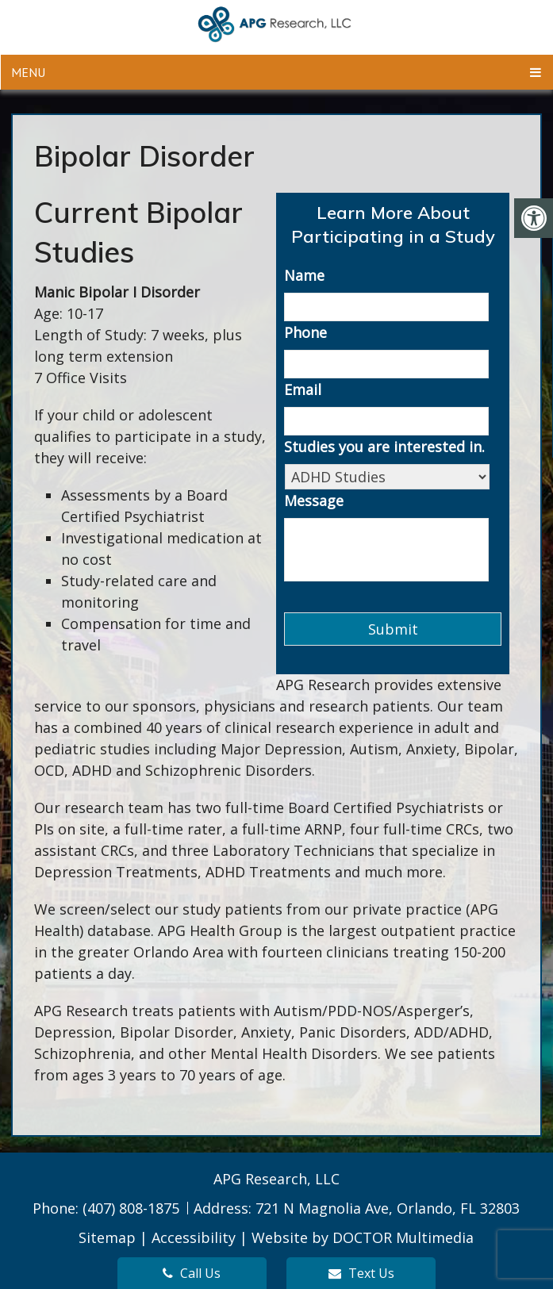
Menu (28, 72)
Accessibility (194, 1237)
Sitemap (107, 1237)
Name (304, 276)
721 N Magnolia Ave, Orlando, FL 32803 (387, 1208)
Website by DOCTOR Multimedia (363, 1237)
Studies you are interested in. (384, 447)
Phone (305, 333)
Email (302, 390)
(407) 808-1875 (133, 1208)
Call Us (192, 1273)
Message (314, 501)
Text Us (361, 1273)
